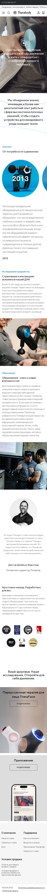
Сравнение (6, 7)
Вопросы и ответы (32, 843)
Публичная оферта (10, 891)
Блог (4, 847)
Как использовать (31, 838)
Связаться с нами (9, 843)
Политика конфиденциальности (31, 888)
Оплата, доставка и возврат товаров (10, 866)
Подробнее (23, 704)
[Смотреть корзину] (43, 12)
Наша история (8, 838)
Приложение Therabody (34, 847)
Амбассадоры (32, 7)
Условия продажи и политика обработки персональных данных (11, 873)
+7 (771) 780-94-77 (8, 3)
